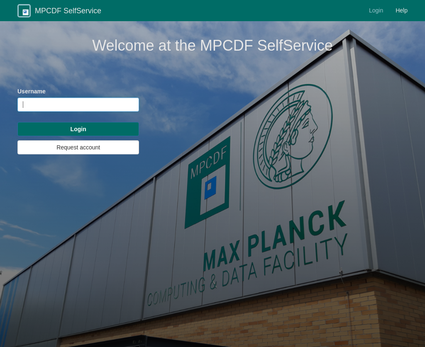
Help (402, 10)
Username (31, 91)
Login (376, 10)
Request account (78, 147)
